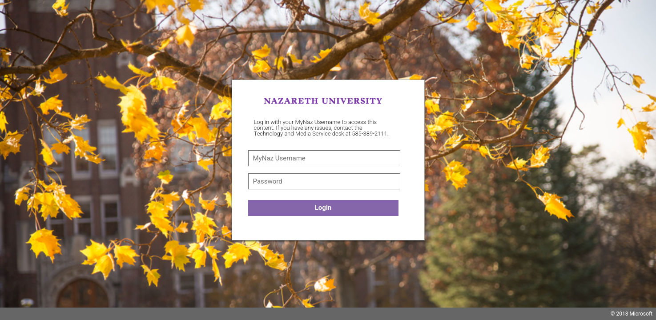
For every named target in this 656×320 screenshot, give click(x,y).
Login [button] (323, 208)
